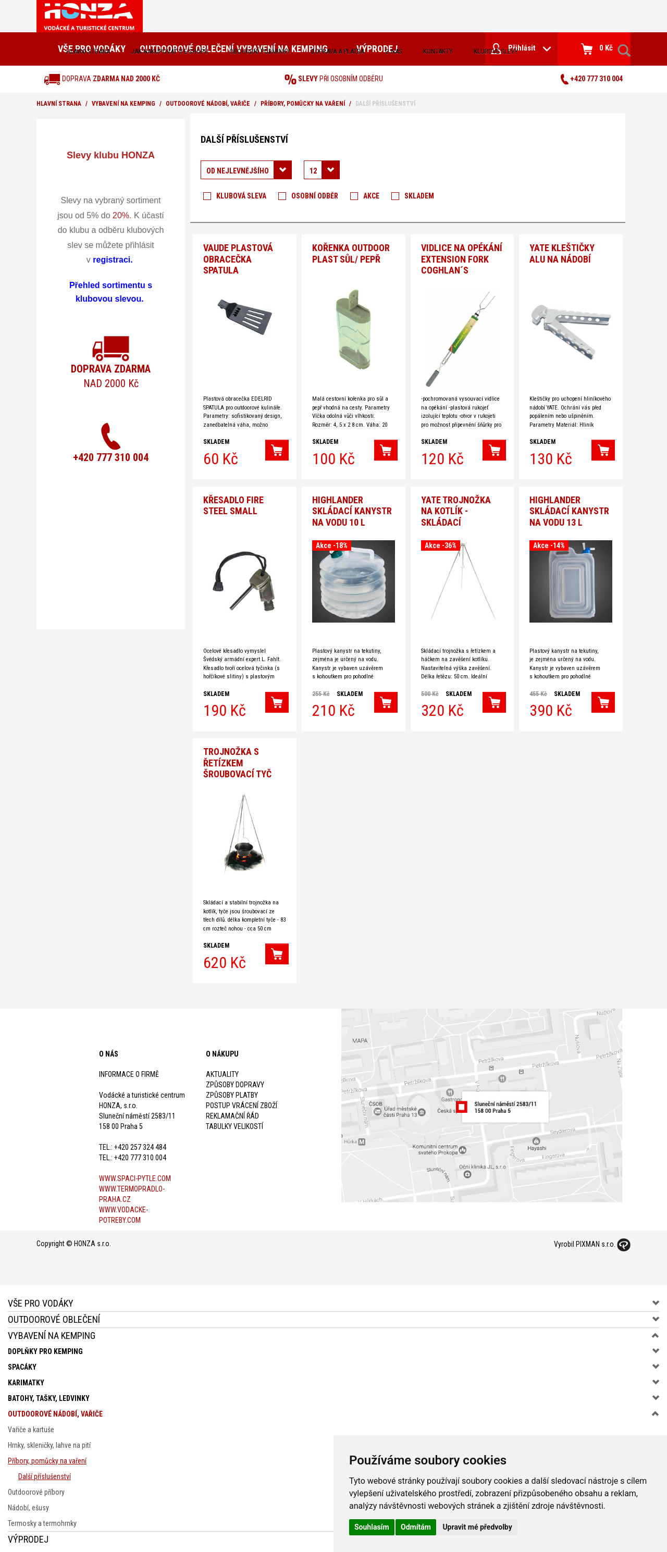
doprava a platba (337, 51)
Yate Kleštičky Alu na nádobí (562, 252)
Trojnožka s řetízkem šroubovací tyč (237, 757)
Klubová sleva (241, 196)
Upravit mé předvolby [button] (477, 1527)
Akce (371, 196)
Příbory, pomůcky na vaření (303, 103)
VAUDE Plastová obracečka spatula (238, 257)
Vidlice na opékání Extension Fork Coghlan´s (461, 257)
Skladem (419, 196)
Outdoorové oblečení (54, 1313)
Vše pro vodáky (40, 1297)
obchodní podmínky (259, 51)
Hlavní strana (88, 51)
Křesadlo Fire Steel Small (233, 502)
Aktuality (222, 1068)
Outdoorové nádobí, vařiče (208, 103)
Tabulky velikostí (234, 1120)
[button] (277, 448)
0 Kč (597, 49)
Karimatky (26, 1377)
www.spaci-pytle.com (135, 1173)
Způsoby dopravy (235, 1079)
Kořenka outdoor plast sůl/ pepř (351, 252)
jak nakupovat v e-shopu (169, 51)
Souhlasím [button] (371, 1527)
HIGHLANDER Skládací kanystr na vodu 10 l (352, 507)
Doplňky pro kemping (45, 1346)
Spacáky (22, 1361)
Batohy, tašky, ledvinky (49, 1392)
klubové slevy (496, 51)
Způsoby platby (232, 1089)
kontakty (438, 51)
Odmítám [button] (416, 1527)
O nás (393, 51)
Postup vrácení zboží (241, 1100)
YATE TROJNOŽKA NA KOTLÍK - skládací (456, 507)
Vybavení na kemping (123, 103)
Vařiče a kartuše (31, 1424)
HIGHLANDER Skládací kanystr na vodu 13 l (569, 507)
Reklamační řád (232, 1110)
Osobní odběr (314, 196)
